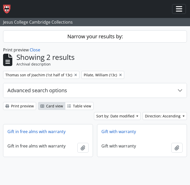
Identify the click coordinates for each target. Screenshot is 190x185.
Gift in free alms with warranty (36, 131)
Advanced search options (37, 90)
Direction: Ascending (163, 116)
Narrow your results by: (95, 36)
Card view (51, 106)
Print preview (19, 106)
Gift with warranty (118, 131)
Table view (79, 106)
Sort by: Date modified (115, 116)
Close (35, 50)
